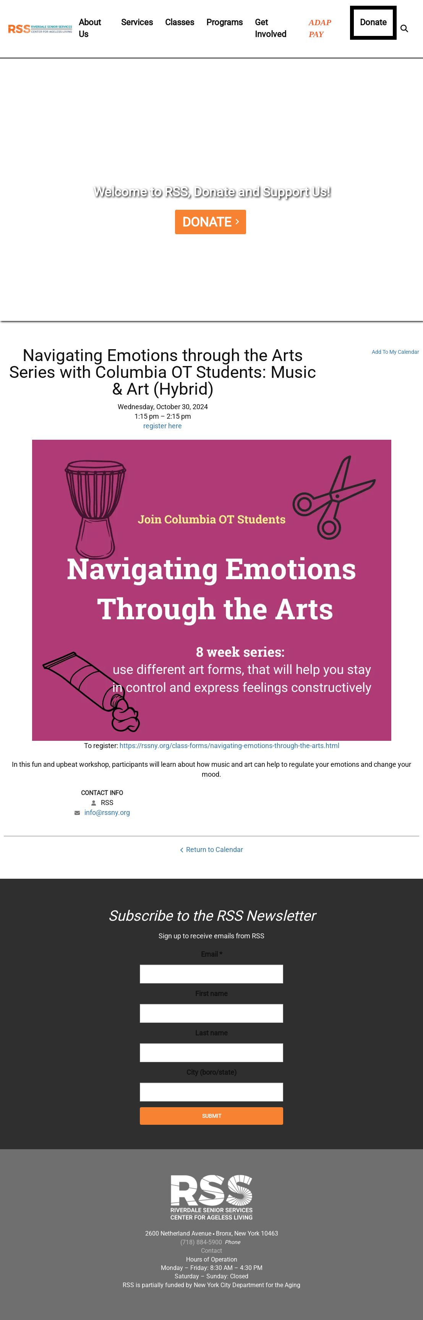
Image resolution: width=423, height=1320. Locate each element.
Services (137, 22)
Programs (224, 22)
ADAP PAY (320, 28)
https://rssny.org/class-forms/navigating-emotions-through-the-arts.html (229, 746)
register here (162, 426)
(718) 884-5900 (201, 1242)
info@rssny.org (107, 812)
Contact (211, 1250)
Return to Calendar (214, 849)
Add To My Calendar (395, 352)
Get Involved (270, 28)
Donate (373, 22)
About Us (90, 28)
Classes (179, 22)
